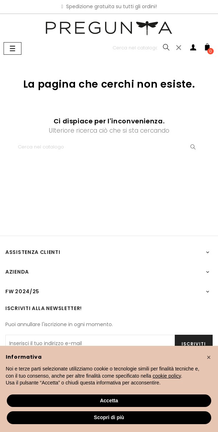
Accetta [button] (109, 400)
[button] (208, 357)
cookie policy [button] (167, 376)
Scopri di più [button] (109, 417)
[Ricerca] (141, 48)
